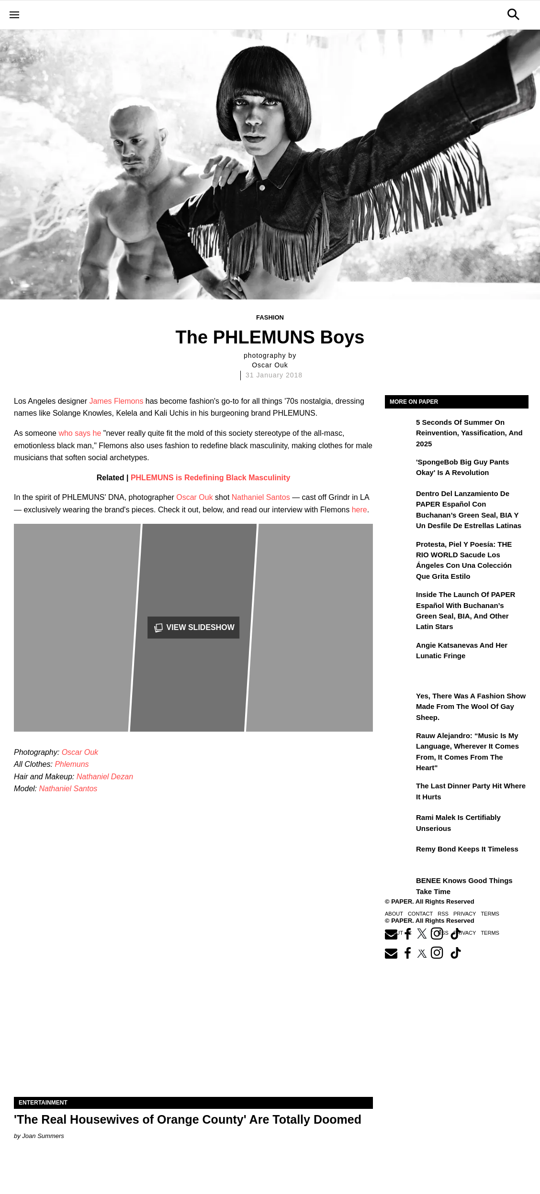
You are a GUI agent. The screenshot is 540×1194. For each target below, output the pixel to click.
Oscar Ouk (194, 497)
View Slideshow (193, 628)
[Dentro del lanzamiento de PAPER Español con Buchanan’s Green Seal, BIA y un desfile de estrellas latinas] (399, 500)
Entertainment (43, 1102)
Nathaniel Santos (261, 497)
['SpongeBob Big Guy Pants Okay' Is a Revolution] (399, 469)
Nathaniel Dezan (105, 777)
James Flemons (116, 401)
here (359, 510)
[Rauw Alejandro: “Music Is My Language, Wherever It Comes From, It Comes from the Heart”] (399, 742)
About (394, 914)
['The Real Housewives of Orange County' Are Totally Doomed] (193, 1007)
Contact (420, 914)
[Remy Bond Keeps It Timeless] (399, 856)
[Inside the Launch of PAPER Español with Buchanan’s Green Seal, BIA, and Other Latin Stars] (399, 601)
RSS (443, 914)
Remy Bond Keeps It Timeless (467, 849)
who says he (79, 433)
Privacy (464, 914)
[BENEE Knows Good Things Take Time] (399, 887)
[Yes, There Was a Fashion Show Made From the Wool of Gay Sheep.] (399, 703)
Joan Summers (43, 1135)
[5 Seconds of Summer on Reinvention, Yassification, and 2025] (399, 429)
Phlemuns (72, 764)
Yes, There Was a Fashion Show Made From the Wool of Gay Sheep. (471, 706)
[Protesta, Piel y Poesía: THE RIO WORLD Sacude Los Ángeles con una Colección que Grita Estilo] (399, 551)
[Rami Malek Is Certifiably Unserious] (399, 824)
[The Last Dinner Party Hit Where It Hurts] (399, 793)
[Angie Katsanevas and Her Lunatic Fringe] (399, 652)
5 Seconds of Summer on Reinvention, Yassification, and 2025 (469, 433)
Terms (490, 914)
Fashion (270, 317)
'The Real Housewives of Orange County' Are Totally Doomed (187, 1119)
